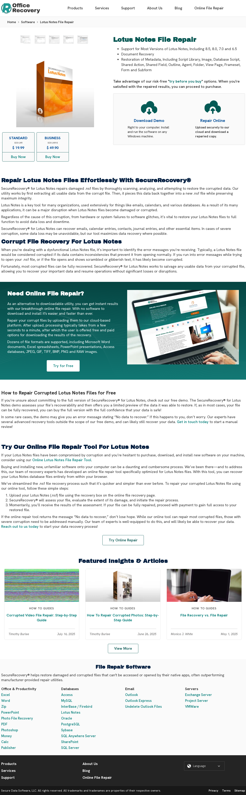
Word (5, 700)
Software (28, 22)
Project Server (196, 700)
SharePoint (69, 742)
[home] (20, 8)
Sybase (67, 730)
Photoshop (9, 730)
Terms (226, 790)
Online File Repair (209, 8)
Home (11, 22)
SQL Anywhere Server (78, 736)
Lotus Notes (70, 712)
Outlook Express (138, 700)
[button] (204, 766)
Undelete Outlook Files (143, 706)
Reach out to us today (20, 526)
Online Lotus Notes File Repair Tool (61, 460)
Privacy (213, 790)
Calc (5, 742)
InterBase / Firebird (76, 706)
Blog (178, 8)
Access (67, 695)
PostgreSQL (70, 724)
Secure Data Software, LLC (18, 790)
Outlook (131, 695)
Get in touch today (193, 421)
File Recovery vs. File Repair (204, 615)
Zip (3, 706)
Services (102, 8)
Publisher (8, 747)
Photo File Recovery (17, 718)
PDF (4, 724)
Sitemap (239, 790)
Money (6, 736)
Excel (5, 695)
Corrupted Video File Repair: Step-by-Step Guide (42, 617)
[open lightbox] (25, 39)
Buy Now (18, 156)
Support (128, 8)
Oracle (66, 718)
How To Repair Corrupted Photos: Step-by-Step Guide (123, 617)
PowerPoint (10, 712)
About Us (155, 8)
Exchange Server (198, 695)
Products (75, 8)
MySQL (66, 700)
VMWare (192, 706)
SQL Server (70, 747)
